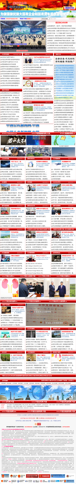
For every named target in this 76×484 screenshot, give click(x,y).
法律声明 (29, 415)
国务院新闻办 (67, 404)
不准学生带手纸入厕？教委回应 (65, 77)
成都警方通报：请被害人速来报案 (11, 197)
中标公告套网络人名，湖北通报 (64, 127)
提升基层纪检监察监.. (68, 232)
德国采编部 (37, 383)
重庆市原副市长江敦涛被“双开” (33, 117)
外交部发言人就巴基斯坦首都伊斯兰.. (12, 273)
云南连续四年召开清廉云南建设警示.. (37, 242)
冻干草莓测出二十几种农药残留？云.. (12, 320)
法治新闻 (4, 182)
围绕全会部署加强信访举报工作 (11, 121)
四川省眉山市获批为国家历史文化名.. (63, 249)
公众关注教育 (31, 328)
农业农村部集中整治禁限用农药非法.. (12, 363)
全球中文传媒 (13, 4)
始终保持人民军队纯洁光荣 (60, 195)
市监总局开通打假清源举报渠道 (65, 65)
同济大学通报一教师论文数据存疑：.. (37, 339)
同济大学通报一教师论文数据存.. (11, 78)
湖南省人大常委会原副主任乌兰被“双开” (36, 120)
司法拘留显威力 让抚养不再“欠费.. (62, 226)
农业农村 (4, 352)
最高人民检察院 (32, 404)
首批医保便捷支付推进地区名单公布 (63, 372)
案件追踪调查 (5, 205)
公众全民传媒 (5, 158)
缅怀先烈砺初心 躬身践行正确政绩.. (12, 247)
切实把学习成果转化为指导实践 (11, 100)
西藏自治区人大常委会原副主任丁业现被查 (37, 122)
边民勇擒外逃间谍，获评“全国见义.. (63, 263)
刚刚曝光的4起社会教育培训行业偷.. (12, 223)
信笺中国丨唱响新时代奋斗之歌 (36, 365)
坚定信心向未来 (61, 23)
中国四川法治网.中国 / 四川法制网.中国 (63, 229)
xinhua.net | (26, 407)
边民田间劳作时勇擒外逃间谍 (10, 85)
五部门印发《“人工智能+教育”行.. (36, 344)
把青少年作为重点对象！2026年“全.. (37, 341)
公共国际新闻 (31, 252)
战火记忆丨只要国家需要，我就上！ (38, 367)
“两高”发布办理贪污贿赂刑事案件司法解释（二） (39, 89)
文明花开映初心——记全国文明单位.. (38, 363)
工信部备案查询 (29, 406)
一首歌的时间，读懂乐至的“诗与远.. (63, 169)
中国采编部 (3, 383)
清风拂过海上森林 (39, 105)
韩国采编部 (43, 383)
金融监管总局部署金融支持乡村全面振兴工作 (61, 38)
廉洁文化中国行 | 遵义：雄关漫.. (62, 176)
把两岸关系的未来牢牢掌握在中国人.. (63, 339)
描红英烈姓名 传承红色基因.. (10, 240)
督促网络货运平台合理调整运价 (11, 93)
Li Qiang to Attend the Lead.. (34, 266)
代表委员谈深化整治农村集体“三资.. (37, 200)
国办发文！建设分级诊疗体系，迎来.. (63, 370)
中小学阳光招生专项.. (42, 331)
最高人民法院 (25, 404)
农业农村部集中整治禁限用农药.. (11, 73)
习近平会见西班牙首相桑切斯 (33, 67)
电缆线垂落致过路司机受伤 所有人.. (37, 174)
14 (41, 46)
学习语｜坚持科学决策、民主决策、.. (63, 202)
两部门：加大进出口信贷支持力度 (36, 221)
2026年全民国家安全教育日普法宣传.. (12, 242)
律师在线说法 (31, 158)
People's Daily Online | (18, 407)
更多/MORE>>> (49, 54)
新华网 (17, 406)
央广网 (24, 406)
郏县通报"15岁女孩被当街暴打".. (65, 88)
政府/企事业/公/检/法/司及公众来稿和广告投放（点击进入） (58, 380)
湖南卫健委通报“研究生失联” (64, 79)
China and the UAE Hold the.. (35, 263)
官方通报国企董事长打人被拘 (64, 97)
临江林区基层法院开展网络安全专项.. (63, 216)
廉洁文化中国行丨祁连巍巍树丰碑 (23, 48)
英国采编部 (31, 383)
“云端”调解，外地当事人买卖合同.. (62, 218)
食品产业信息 (6, 304)
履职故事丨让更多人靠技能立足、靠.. (37, 197)
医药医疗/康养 (56, 352)
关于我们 (19, 415)
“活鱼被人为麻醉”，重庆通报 (10, 315)
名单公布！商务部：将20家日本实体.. (12, 268)
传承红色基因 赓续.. (67, 185)
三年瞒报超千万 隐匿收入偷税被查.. (12, 226)
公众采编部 (24, 415)
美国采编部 (20, 383)
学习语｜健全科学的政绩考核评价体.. (63, 200)
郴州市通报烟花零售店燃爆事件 (65, 74)
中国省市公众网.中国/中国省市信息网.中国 (38, 229)
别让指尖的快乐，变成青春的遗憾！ (12, 176)
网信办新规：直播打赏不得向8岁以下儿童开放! (62, 30)
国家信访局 (9, 406)
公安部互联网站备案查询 (38, 406)
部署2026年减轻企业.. (42, 208)
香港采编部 (9, 383)
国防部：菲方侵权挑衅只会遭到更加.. (63, 268)
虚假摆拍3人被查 (15, 185)
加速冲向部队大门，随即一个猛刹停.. (63, 266)
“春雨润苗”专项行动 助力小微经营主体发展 (61, 45)
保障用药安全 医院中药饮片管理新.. (63, 363)
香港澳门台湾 (56, 328)
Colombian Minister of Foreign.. (35, 268)
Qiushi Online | (10, 407)
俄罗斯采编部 (61, 383)
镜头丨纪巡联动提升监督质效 (10, 107)
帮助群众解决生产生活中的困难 (11, 109)
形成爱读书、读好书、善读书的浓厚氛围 (60, 26)
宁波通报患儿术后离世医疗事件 (65, 90)
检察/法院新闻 (56, 205)
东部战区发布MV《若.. (68, 255)
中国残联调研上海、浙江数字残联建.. (12, 346)
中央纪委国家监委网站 (17, 404)
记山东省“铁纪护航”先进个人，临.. (37, 370)
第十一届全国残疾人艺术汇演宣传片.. (12, 349)
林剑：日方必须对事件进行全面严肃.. (12, 266)
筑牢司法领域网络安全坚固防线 (11, 69)
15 (44, 46)
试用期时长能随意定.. (42, 161)
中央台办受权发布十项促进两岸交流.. (63, 341)
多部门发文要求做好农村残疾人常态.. (12, 339)
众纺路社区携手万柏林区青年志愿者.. (37, 244)
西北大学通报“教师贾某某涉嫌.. (65, 72)
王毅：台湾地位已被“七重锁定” (61, 346)
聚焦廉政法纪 (28, 102)
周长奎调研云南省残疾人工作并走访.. (12, 341)
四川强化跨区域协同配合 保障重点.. (63, 242)
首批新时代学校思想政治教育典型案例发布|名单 (62, 50)
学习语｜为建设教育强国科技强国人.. (63, 197)
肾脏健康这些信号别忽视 (9, 64)
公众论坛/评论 (56, 182)
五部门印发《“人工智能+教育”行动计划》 (60, 33)
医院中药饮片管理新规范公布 (10, 66)
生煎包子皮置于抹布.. (18, 307)
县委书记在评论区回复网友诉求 (65, 81)
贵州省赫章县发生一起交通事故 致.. (12, 202)
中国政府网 (38, 404)
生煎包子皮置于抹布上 (8, 57)
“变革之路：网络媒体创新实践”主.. (11, 179)
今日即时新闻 (5, 54)
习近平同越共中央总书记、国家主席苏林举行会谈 (39, 65)
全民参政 (29, 182)
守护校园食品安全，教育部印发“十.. (37, 349)
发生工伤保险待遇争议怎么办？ (36, 169)
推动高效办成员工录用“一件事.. (11, 116)
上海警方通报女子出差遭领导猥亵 (11, 200)
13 (39, 46)
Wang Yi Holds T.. (41, 255)
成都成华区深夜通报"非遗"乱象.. (65, 95)
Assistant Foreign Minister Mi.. (35, 270)
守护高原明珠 (14, 232)
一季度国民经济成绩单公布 (9, 76)
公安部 (50, 404)
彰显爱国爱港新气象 (67, 331)
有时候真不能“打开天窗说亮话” (61, 270)
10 (33, 46)
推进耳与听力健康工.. (17, 331)
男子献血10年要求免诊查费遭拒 (65, 68)
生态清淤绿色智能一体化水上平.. (11, 95)
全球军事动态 (56, 252)
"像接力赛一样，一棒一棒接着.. (11, 97)
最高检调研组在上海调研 (38, 297)
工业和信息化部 (44, 404)
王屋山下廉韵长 (41, 355)
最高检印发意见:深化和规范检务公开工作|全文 (62, 48)
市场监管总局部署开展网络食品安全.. (12, 317)
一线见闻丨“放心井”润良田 (9, 367)
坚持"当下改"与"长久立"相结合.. (11, 112)
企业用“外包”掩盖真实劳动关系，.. (37, 171)
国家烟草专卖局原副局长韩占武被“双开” (36, 115)
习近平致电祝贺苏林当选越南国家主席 (35, 72)
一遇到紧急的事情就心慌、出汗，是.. (63, 365)
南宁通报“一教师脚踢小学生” (64, 130)
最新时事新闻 (5, 90)
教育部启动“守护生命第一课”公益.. (37, 346)
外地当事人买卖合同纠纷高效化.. (11, 80)
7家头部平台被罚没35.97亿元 (10, 62)
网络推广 (73, 54)
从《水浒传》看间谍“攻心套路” (61, 171)
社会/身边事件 (5, 229)
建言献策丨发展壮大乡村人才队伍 (36, 195)
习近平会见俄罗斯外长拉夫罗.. (42, 57)
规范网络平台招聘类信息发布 (10, 119)
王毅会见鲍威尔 (15, 255)
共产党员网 (9, 404)
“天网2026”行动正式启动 (9, 114)
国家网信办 (61, 404)
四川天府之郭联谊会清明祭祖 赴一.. (12, 244)
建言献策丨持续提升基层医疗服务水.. (37, 193)
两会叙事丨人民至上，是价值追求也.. (37, 202)
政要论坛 (27, 54)
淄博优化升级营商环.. (42, 232)
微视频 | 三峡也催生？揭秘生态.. (62, 174)
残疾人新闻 (5, 328)
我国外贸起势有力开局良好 (34, 223)
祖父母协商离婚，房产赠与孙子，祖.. (12, 249)
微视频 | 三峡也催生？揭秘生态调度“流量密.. (42, 48)
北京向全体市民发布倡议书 (34, 249)
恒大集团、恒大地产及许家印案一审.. (12, 221)
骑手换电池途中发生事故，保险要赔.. (37, 179)
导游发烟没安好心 (16, 208)
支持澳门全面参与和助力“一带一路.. (63, 349)
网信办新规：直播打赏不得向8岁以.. (12, 171)
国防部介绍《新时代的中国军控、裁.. (63, 273)
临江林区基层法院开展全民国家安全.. (63, 223)
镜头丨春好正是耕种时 (8, 372)
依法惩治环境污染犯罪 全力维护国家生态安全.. (38, 93)
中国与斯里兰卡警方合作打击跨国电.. (12, 263)
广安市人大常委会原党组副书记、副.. (63, 244)
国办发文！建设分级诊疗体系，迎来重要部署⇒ (62, 35)
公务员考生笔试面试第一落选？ (64, 125)
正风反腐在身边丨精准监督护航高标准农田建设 (62, 43)
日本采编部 (26, 383)
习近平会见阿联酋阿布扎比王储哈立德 (35, 69)
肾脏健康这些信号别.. (68, 355)
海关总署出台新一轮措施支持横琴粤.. (63, 344)
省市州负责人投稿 (17, 54)
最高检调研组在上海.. (68, 208)
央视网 (20, 406)
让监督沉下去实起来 (42, 185)
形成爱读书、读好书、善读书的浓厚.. (63, 193)
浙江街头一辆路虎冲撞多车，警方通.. (12, 193)
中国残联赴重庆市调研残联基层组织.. (12, 344)
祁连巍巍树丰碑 (66, 161)
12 (37, 46)
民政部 (53, 404)
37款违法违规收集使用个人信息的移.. (12, 174)
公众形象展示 (31, 352)
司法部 (57, 404)
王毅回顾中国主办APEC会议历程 (11, 270)
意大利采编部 (55, 383)
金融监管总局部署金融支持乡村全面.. (12, 365)
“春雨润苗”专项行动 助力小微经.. (36, 226)
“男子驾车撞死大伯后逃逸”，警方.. (11, 195)
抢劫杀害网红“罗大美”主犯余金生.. (11, 218)
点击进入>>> (30, 18)
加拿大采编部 (68, 383)
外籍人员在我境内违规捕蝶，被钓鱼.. (12, 216)
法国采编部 (48, 383)
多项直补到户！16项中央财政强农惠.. (12, 370)
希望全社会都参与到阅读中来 (10, 71)
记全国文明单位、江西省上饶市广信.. (38, 372)
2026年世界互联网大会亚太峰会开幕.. (12, 169)
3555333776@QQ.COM (11, 18)
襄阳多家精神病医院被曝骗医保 (65, 93)
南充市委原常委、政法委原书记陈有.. (63, 247)
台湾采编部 (14, 383)
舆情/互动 (58, 54)
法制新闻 (27, 78)
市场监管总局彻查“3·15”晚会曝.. (11, 325)
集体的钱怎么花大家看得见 (9, 102)
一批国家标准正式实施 (40, 81)
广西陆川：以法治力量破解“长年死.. (37, 240)
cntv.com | (31, 407)
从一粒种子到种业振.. (17, 355)
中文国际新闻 (5, 252)
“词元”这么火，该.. (16, 161)
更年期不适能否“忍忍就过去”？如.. (62, 367)
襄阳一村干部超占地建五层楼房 (65, 70)
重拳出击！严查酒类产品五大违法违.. (12, 322)
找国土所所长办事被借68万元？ (64, 123)
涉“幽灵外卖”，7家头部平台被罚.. (36, 216)
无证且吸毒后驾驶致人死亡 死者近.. (37, 176)
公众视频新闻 (56, 158)
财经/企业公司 (31, 205)
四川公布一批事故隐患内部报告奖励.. (63, 240)
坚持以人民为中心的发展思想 (10, 104)
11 (35, 46)
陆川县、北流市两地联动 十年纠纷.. (37, 247)
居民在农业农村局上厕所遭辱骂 (65, 84)
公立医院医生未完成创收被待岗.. (65, 86)
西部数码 (46, 406)
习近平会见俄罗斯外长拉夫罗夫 (63, 297)
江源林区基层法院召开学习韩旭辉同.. (63, 221)
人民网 (13, 406)
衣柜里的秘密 (56, 179)
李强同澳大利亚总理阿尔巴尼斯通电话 (35, 74)
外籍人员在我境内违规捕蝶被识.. (11, 83)
